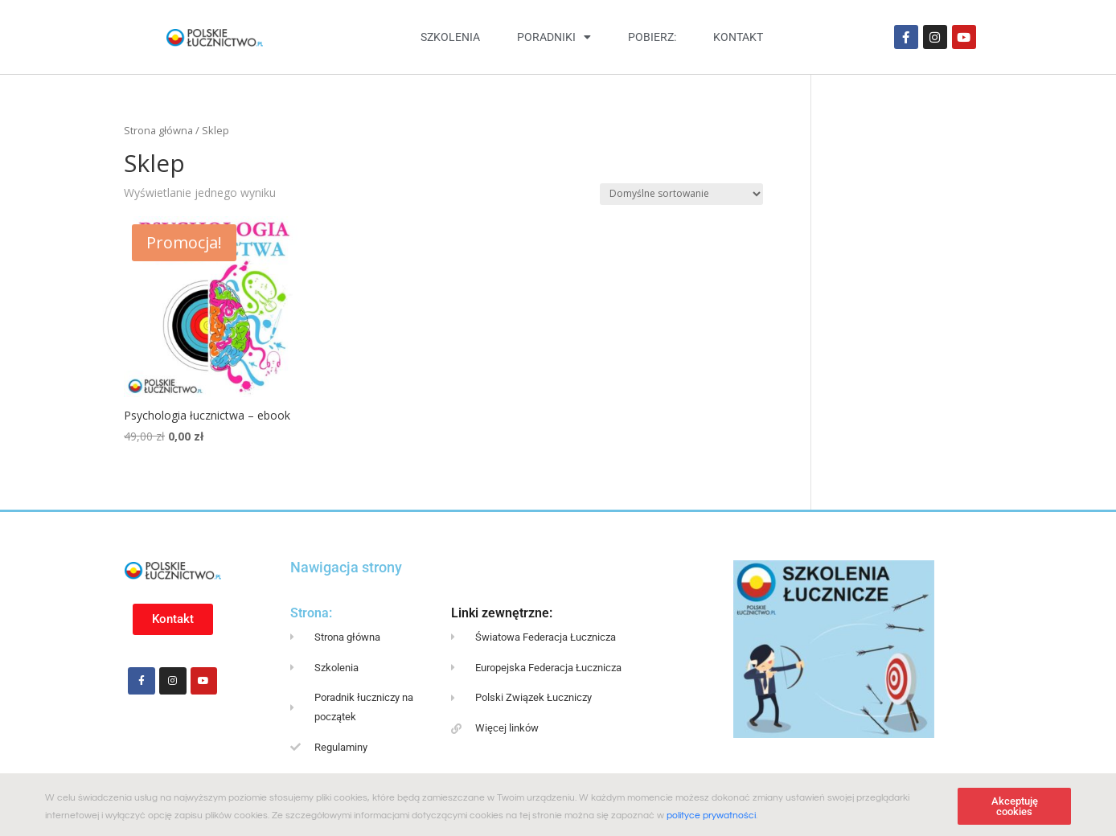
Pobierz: (652, 37)
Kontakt (738, 37)
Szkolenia (450, 37)
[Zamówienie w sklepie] (681, 194)
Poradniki (554, 37)
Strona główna (158, 130)
